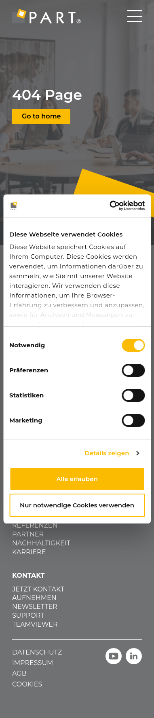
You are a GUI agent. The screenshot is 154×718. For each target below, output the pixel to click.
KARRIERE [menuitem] (29, 552)
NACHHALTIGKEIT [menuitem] (41, 543)
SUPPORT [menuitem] (28, 615)
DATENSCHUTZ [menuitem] (37, 652)
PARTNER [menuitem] (28, 534)
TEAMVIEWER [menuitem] (35, 624)
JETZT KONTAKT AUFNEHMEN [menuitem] (38, 593)
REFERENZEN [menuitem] (35, 525)
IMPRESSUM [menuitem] (32, 663)
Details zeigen (106, 453)
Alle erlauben (76, 479)
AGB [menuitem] (19, 673)
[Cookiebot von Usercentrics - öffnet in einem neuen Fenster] (110, 206)
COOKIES (27, 684)
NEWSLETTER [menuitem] (34, 606)
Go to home (41, 116)
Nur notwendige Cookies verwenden (77, 505)
